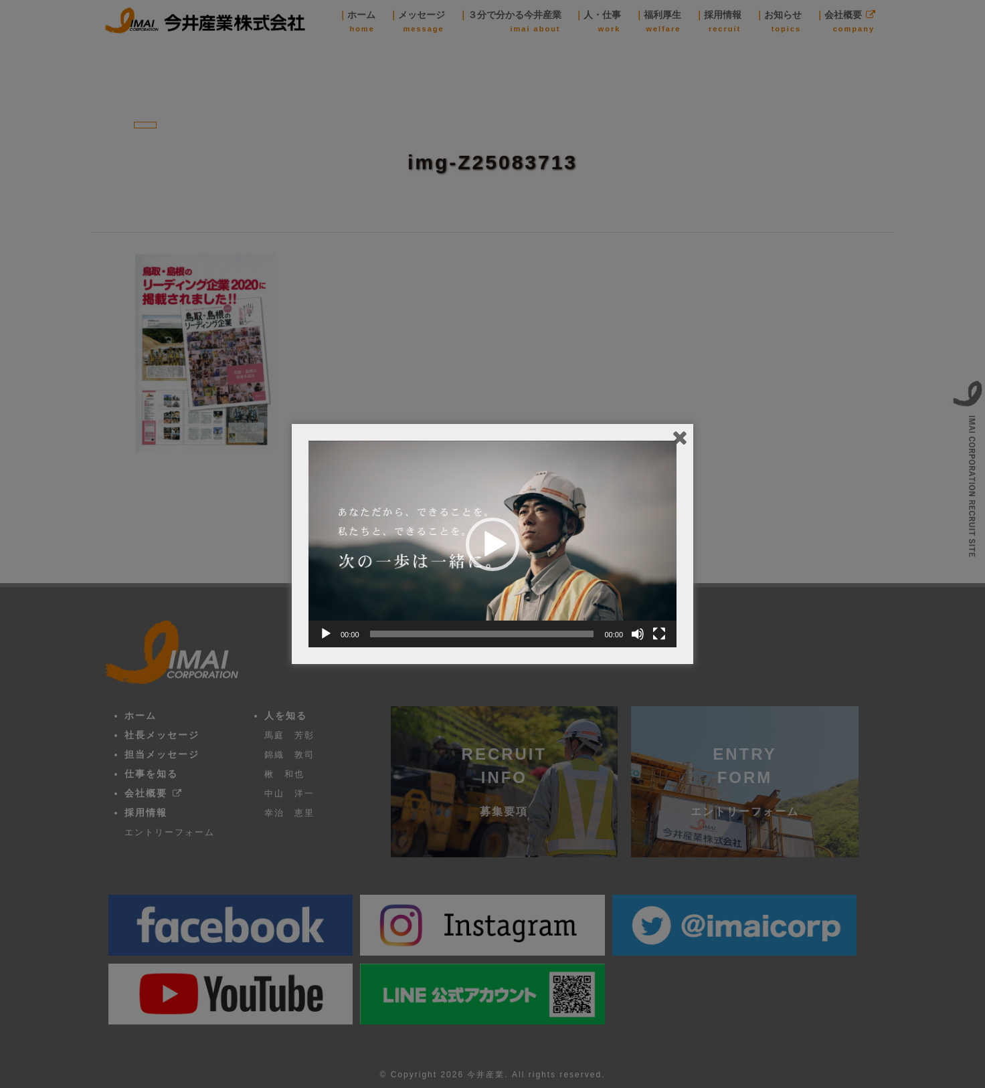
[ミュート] (637, 634)
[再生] (326, 634)
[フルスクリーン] (659, 634)
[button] (492, 544)
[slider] (482, 634)
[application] (492, 544)
